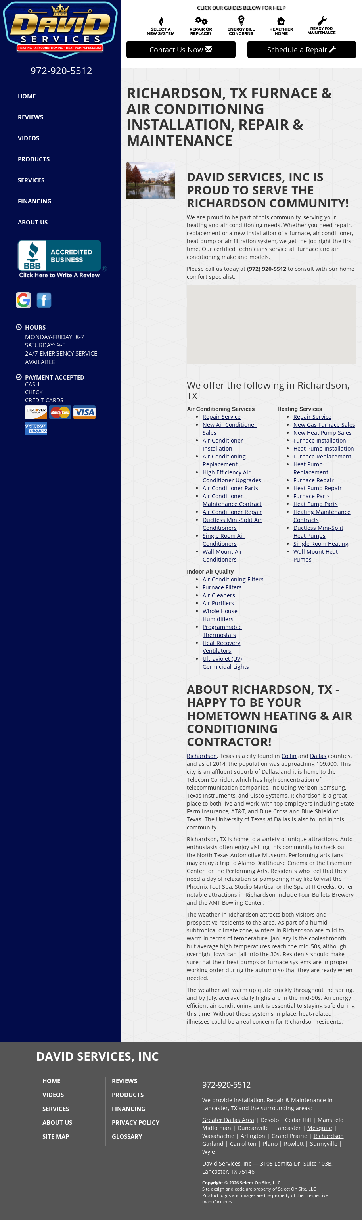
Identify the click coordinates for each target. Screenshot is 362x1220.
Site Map (55, 1136)
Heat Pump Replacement (310, 468)
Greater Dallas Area (228, 1120)
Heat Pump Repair (317, 488)
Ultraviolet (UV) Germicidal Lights (226, 662)
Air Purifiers (218, 603)
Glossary (127, 1136)
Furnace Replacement (322, 456)
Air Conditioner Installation (223, 444)
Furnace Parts (311, 496)
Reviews (30, 117)
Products (34, 159)
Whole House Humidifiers (220, 615)
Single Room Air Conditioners (224, 539)
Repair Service (222, 416)
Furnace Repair (313, 480)
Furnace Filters (222, 587)
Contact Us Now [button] (180, 49)
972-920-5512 (226, 1084)
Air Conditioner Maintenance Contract (232, 500)
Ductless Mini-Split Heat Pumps (318, 531)
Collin (289, 756)
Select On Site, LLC (260, 1182)
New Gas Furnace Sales (324, 424)
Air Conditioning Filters (233, 579)
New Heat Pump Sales (322, 432)
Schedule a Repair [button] (301, 49)
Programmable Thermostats (222, 631)
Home (27, 96)
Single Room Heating (321, 543)
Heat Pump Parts (315, 504)
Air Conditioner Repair (232, 512)
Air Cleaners (219, 595)
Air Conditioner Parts (230, 488)
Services (31, 180)
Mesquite (319, 1128)
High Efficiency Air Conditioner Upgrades (232, 476)
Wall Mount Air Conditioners (222, 555)
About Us (33, 222)
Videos (28, 138)
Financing (35, 201)
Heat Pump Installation (323, 448)
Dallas (318, 756)
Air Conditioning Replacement (224, 460)
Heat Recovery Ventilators (221, 646)
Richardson (202, 756)
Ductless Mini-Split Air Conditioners (232, 523)
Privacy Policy (135, 1122)
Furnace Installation (319, 440)
